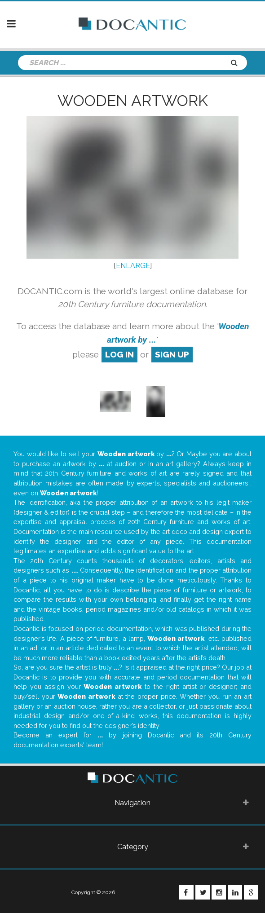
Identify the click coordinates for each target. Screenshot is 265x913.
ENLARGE (133, 265)
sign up (172, 354)
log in (119, 354)
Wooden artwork (132, 101)
